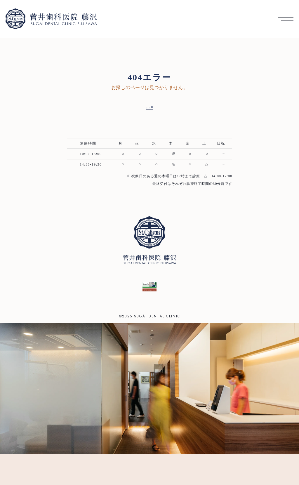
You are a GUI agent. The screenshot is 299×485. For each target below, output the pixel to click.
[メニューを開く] (285, 19)
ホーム (145, 106)
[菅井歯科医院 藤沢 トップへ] (51, 18)
